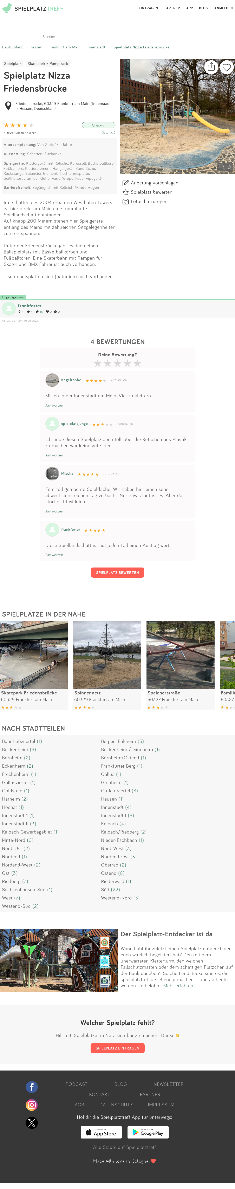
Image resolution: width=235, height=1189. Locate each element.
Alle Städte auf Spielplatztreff (124, 1147)
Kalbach (109, 823)
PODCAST (77, 1084)
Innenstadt (112, 807)
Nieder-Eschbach (119, 840)
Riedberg (11, 881)
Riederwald (112, 881)
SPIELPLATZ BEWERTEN (117, 572)
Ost (6, 873)
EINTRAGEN (148, 8)
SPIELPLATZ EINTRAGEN (117, 1048)
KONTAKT (99, 1094)
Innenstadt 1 (15, 815)
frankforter (30, 305)
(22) (115, 889)
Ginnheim (111, 782)
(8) (131, 815)
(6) (30, 840)
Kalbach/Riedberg (120, 832)
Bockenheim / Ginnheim (127, 749)
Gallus (108, 774)
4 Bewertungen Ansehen (20, 133)
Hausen (109, 799)
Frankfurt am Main (64, 47)
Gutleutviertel (115, 790)
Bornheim (12, 757)
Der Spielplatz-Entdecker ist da (167, 933)
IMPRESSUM (161, 1104)
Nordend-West (17, 865)
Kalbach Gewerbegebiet (27, 832)
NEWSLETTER (169, 1084)
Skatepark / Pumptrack (48, 63)
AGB (79, 1104)
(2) (27, 757)
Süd (105, 889)
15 (39, 312)
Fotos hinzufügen (149, 201)
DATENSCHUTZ (116, 1104)
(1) (39, 741)
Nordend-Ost (115, 856)
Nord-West (112, 848)
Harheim (11, 799)
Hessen (36, 47)
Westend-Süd (16, 906)
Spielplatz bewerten (151, 192)
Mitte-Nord (13, 840)
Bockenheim (15, 749)
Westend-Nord (116, 898)
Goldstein (12, 790)
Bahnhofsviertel (18, 741)
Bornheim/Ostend (120, 757)
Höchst (9, 807)
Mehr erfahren (178, 985)
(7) (25, 881)
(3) (141, 741)
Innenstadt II (15, 823)
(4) (128, 807)
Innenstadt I (97, 47)
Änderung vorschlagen (154, 182)
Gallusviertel (15, 782)
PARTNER (172, 8)
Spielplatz (12, 63)
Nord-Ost (12, 848)
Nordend (11, 856)
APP (189, 8)
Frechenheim (16, 774)
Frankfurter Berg (118, 766)
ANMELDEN (223, 8)
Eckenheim (13, 766)
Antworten (54, 405)
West (7, 898)
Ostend (109, 873)
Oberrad (109, 865)
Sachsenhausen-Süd (24, 889)
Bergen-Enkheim (118, 741)
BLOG (203, 8)
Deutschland (13, 47)
